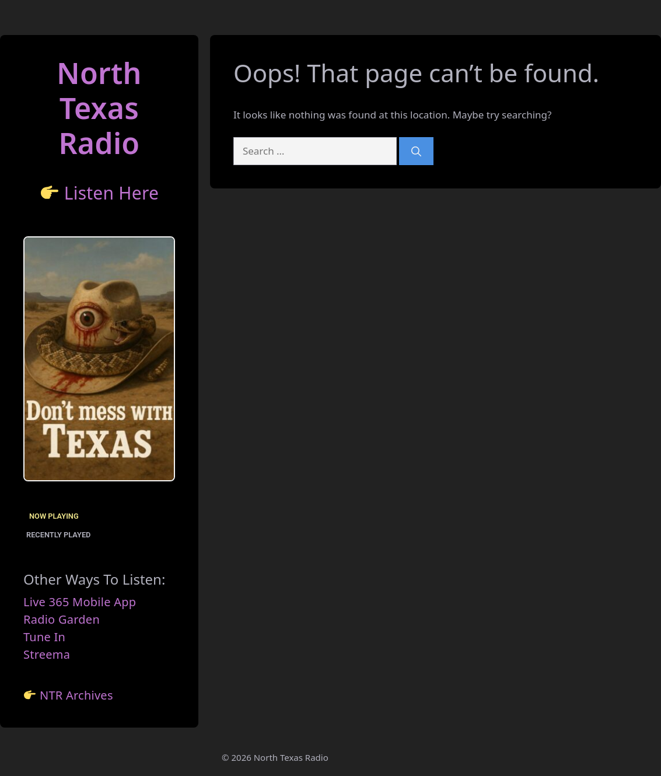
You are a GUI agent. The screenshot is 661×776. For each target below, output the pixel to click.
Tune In (44, 637)
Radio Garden (61, 619)
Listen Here (111, 193)
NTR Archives (76, 695)
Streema (46, 654)
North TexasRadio (99, 108)
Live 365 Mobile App (79, 602)
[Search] (416, 151)
